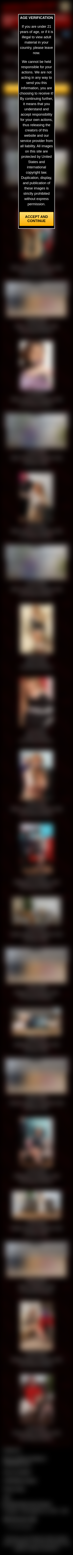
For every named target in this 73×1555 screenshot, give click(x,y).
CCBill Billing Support (19, 1480)
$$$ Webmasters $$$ (19, 1519)
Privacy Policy (14, 1489)
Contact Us (11, 1450)
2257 (7, 1497)
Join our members (17, 1472)
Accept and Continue (36, 219)
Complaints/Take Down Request (26, 1504)
